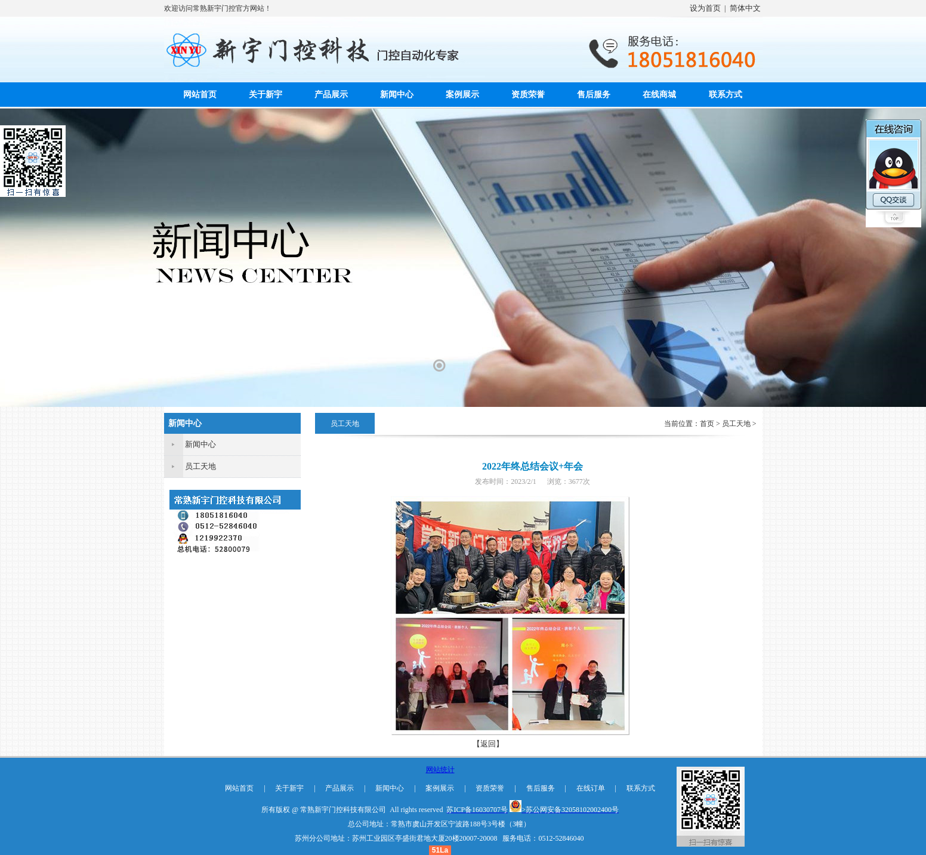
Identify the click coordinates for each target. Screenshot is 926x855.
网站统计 (440, 770)
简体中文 (745, 8)
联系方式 (725, 94)
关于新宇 (265, 94)
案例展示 (462, 94)
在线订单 (590, 788)
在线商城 (659, 94)
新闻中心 (396, 94)
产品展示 (331, 94)
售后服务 (593, 94)
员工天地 (200, 466)
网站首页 (200, 94)
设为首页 (705, 8)
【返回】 (488, 743)
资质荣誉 (528, 94)
